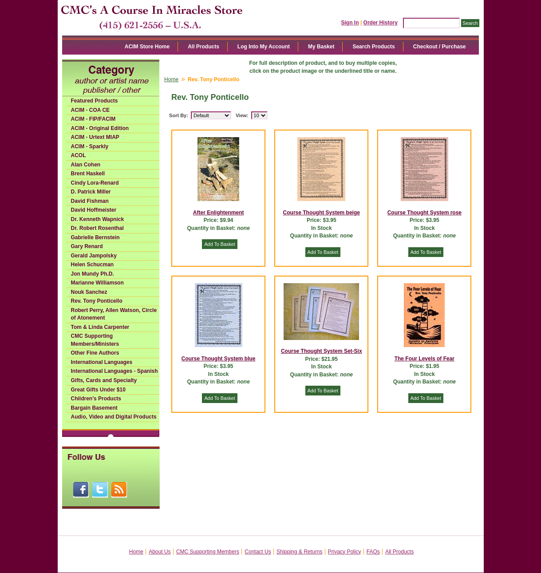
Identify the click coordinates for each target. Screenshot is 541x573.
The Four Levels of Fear (424, 359)
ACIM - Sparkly (90, 146)
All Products (203, 46)
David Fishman (90, 201)
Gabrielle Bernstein (95, 237)
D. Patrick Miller (91, 192)
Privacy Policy (344, 552)
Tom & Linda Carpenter (100, 327)
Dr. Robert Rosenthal (97, 228)
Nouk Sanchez (89, 292)
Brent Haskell (88, 173)
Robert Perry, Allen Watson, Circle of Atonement (114, 314)
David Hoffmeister (94, 210)
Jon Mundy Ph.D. (92, 274)
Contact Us (258, 552)
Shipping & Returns (299, 552)
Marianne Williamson (97, 283)
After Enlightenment (218, 212)
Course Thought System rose (424, 212)
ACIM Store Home (147, 46)
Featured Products (94, 101)
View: (242, 115)
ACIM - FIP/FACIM (93, 119)
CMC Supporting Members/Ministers (95, 340)
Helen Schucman (92, 264)
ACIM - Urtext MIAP (95, 137)
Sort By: (178, 115)
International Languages (102, 362)
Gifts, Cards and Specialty (104, 380)
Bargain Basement (94, 408)
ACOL (78, 155)
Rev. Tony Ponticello (96, 301)
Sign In (350, 23)
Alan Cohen (86, 165)
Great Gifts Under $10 (98, 390)
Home (171, 79)
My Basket (321, 46)
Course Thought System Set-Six (321, 351)
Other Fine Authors (95, 353)
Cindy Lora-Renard (95, 183)
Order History (380, 23)
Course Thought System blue (219, 359)
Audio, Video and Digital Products (114, 417)
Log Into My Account (263, 46)
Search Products (373, 46)
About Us (159, 552)
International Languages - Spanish (114, 371)
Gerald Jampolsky (94, 256)
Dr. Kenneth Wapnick (97, 219)
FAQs (373, 552)
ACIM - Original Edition (100, 128)
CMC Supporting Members (207, 552)
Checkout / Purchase (439, 46)
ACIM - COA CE (90, 110)
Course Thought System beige (321, 212)
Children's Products (96, 398)
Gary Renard (87, 246)
